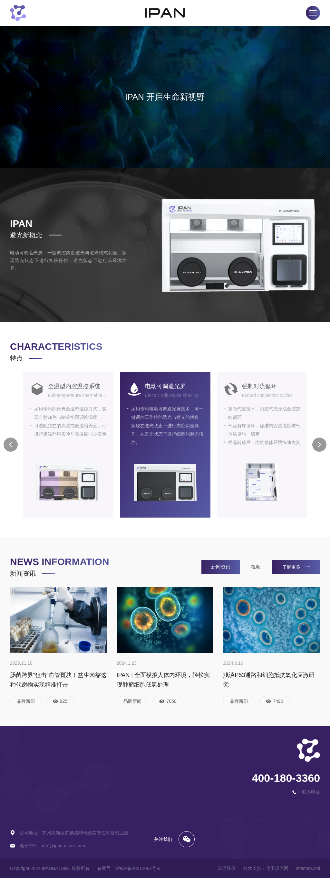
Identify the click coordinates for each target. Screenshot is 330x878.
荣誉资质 (162, 782)
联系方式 (207, 763)
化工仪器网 (277, 868)
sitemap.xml (308, 868)
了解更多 (296, 567)
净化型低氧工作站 (77, 792)
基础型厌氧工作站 (28, 763)
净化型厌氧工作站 (28, 782)
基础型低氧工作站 (77, 763)
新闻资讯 (220, 567)
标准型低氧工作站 (77, 772)
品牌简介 (162, 763)
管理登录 (227, 868)
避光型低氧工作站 (77, 782)
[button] (11, 445)
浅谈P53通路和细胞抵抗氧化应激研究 (269, 680)
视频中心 (117, 772)
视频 (256, 567)
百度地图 (207, 772)
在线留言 (207, 782)
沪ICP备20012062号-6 (137, 868)
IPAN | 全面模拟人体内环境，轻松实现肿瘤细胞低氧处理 (163, 680)
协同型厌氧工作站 (28, 792)
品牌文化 (162, 772)
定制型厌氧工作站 (28, 801)
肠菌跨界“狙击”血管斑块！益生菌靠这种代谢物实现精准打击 (58, 680)
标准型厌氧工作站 (28, 772)
